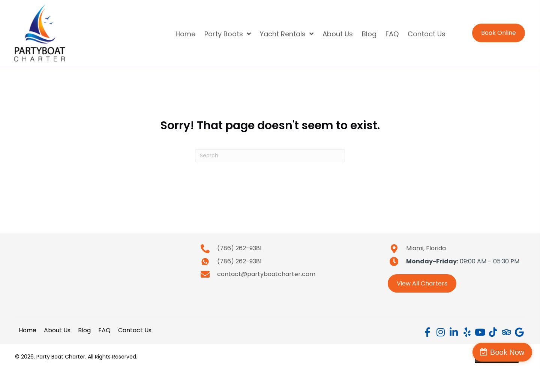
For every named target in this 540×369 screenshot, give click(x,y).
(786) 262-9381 (239, 248)
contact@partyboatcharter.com (266, 274)
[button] (427, 332)
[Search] (270, 155)
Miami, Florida (426, 248)
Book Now (507, 352)
